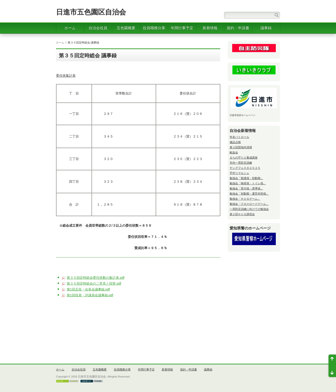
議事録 (266, 28)
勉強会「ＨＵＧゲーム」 (245, 198)
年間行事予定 (182, 28)
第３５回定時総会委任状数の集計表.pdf (95, 277)
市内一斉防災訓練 (241, 162)
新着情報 (210, 28)
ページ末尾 (332, 371)
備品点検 (235, 142)
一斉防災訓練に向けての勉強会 (249, 209)
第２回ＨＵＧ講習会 (242, 214)
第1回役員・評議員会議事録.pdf (90, 295)
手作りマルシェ (239, 173)
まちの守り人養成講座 (244, 157)
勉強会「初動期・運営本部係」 (249, 193)
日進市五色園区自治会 (91, 12)
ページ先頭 (332, 360)
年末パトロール (239, 137)
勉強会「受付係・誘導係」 (246, 188)
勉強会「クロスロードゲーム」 (249, 204)
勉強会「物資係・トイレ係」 (248, 183)
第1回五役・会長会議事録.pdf (88, 289)
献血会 (234, 152)
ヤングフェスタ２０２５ (245, 168)
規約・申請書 (238, 28)
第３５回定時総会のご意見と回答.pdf (94, 283)
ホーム (70, 28)
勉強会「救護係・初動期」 (246, 178)
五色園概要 (126, 28)
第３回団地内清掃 (241, 147)
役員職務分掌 (154, 28)
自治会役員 (98, 28)
